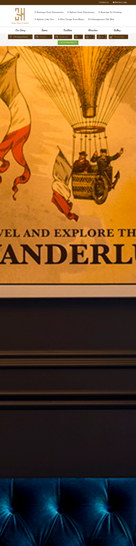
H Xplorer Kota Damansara (80, 12)
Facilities (68, 30)
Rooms (44, 30)
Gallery (117, 30)
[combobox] (20, 37)
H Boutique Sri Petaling (110, 12)
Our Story (20, 30)
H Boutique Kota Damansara (49, 12)
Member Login (120, 2)
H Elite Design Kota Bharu (71, 19)
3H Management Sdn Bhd (101, 19)
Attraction (93, 30)
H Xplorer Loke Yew (44, 19)
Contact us (104, 2)
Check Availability (67, 42)
